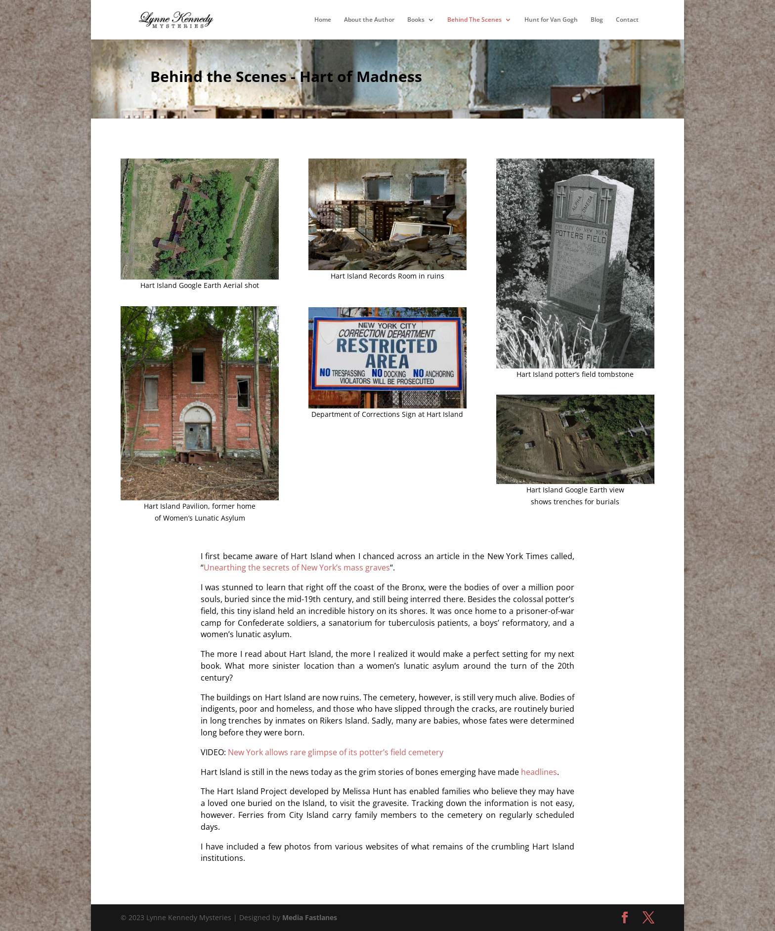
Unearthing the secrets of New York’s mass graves (297, 567)
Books (416, 20)
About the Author (369, 20)
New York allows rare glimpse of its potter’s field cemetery (335, 752)
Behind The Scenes (474, 20)
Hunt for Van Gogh (551, 20)
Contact (627, 20)
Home (322, 20)
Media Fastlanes (309, 917)
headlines (539, 772)
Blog (597, 20)
